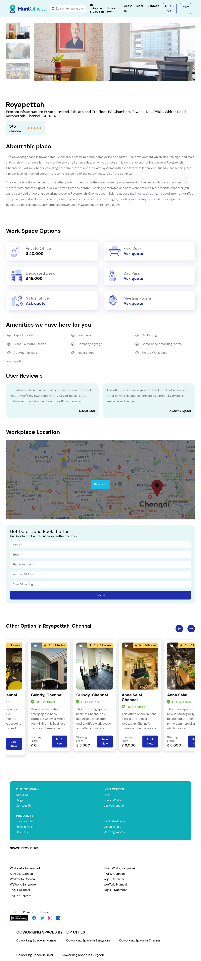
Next (191, 628)
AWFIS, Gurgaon (114, 874)
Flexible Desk (25, 827)
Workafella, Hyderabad (25, 868)
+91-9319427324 (102, 12)
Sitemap (46, 912)
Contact (153, 6)
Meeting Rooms (114, 832)
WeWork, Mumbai (115, 885)
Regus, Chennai (114, 879)
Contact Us (24, 806)
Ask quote (133, 253)
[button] (39, 76)
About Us (22, 795)
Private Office (25, 821)
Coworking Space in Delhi (34, 955)
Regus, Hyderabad (116, 890)
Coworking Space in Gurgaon (83, 955)
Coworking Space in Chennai (139, 940)
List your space (114, 806)
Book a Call (169, 8)
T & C (14, 912)
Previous (179, 628)
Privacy (29, 912)
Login (185, 6)
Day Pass (22, 832)
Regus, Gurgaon (20, 895)
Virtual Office (113, 827)
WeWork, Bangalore (23, 885)
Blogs (139, 6)
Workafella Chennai (23, 879)
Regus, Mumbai (20, 890)
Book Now (14, 744)
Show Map (100, 484)
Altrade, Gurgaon (21, 874)
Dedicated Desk (115, 821)
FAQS (107, 795)
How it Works (113, 800)
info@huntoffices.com (105, 6)
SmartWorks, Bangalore (119, 868)
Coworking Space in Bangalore (88, 940)
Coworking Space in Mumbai (36, 940)
